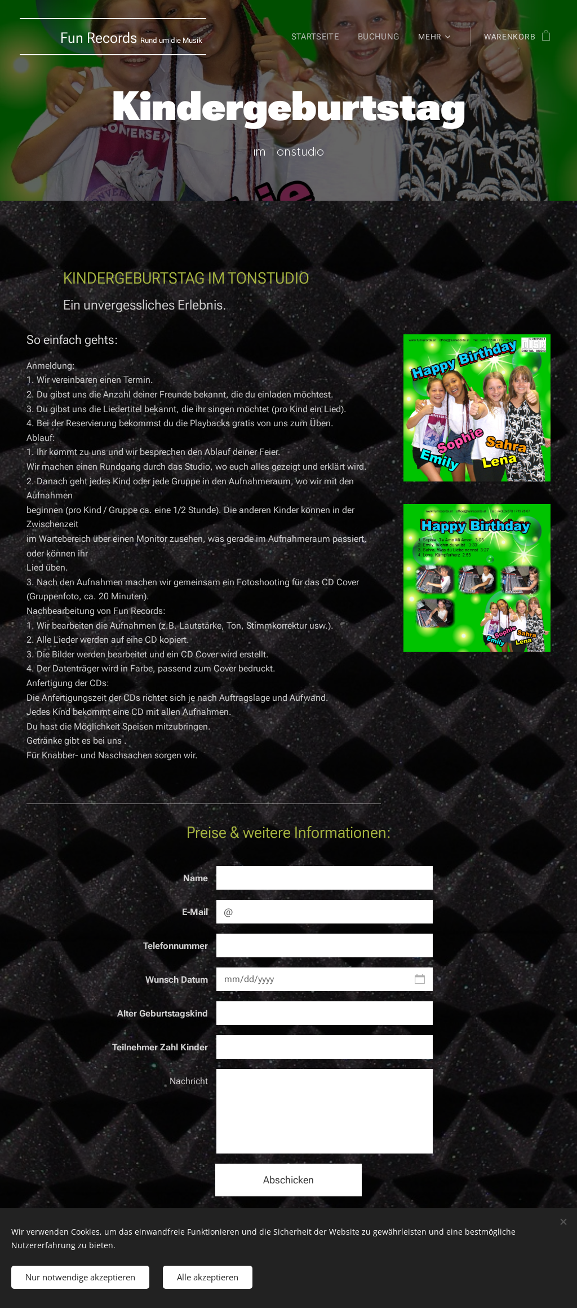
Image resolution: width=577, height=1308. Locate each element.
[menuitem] (316, 37)
